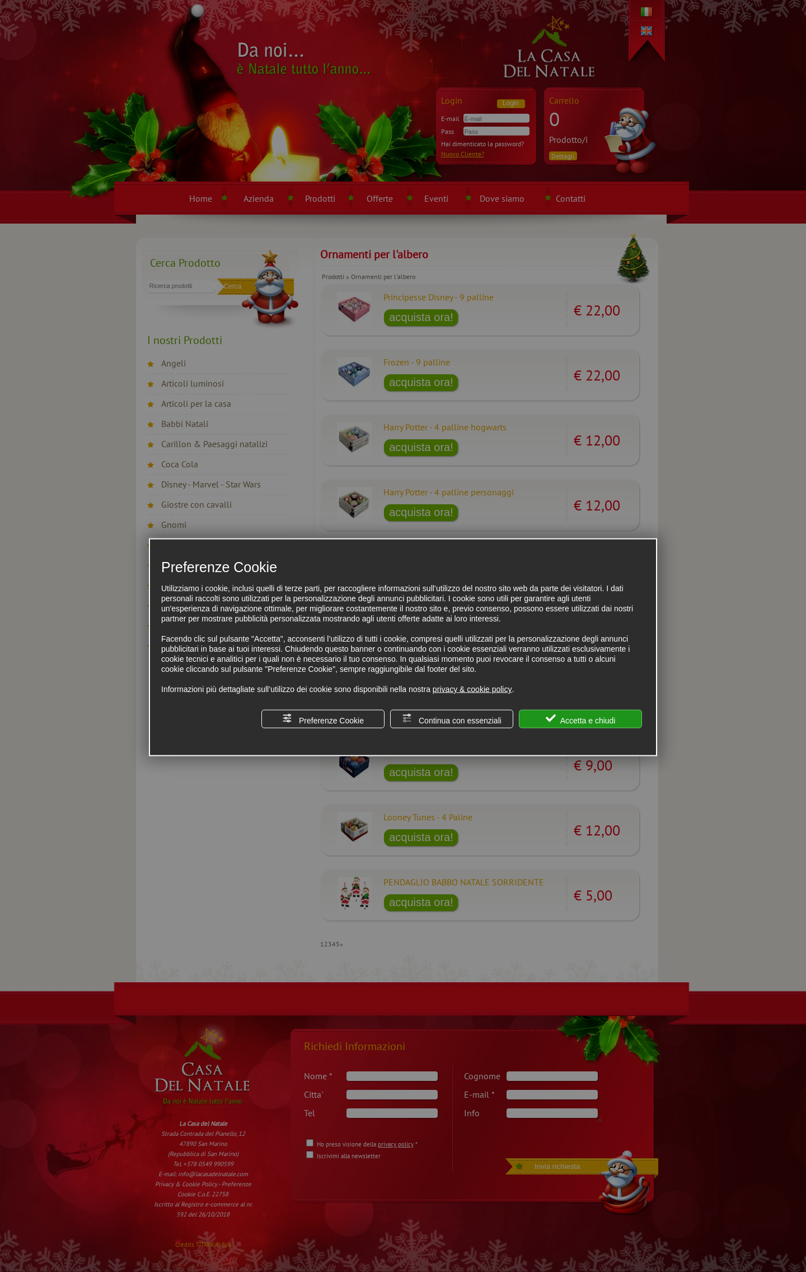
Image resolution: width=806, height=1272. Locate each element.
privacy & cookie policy (472, 689)
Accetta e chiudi (581, 719)
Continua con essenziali (452, 719)
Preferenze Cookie (323, 719)
